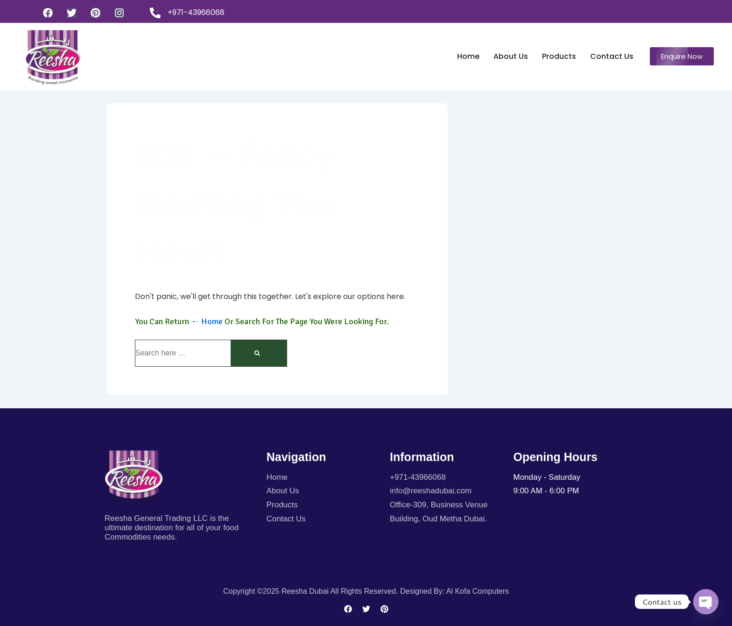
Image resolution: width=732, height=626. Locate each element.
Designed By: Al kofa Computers (454, 591)
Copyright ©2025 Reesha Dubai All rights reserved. (311, 591)
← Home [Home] (207, 321)
